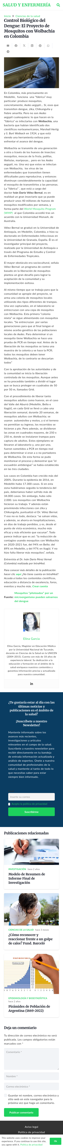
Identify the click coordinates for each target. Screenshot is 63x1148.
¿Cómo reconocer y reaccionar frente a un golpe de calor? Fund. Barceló (30, 939)
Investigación (17, 869)
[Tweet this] (24, 45)
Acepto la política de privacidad (29, 803)
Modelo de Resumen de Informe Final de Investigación (26, 878)
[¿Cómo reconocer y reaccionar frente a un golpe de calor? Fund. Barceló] (31, 895)
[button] (58, 5)
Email (11, 791)
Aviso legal (31, 1126)
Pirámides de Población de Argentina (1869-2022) (29, 1008)
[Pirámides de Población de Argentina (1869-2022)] (31, 955)
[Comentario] (31, 1059)
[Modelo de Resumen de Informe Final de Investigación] (31, 840)
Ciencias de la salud (21, 929)
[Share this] (16, 45)
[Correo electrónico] (31, 1086)
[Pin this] (40, 45)
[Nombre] (31, 1076)
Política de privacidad (31, 1132)
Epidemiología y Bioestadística (27, 998)
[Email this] (8, 45)
